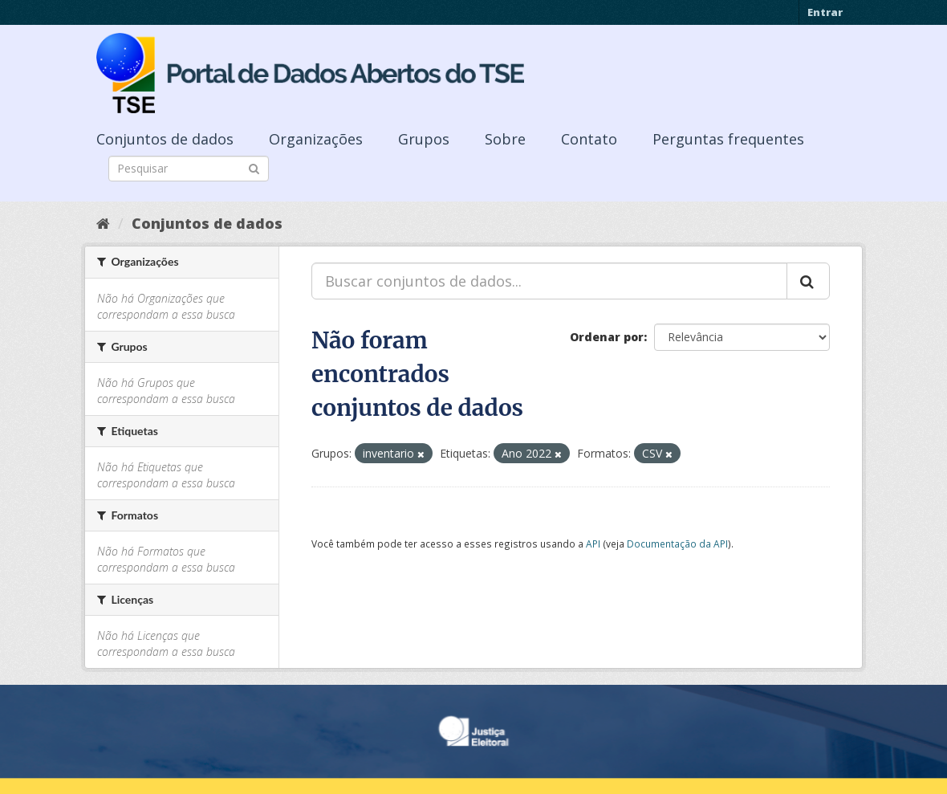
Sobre (505, 139)
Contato (589, 139)
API (593, 543)
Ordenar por (607, 336)
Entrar (825, 12)
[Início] (103, 223)
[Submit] (254, 167)
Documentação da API (677, 543)
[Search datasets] (188, 168)
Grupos (423, 139)
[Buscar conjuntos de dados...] (549, 281)
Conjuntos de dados (165, 139)
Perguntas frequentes (728, 139)
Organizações (316, 139)
